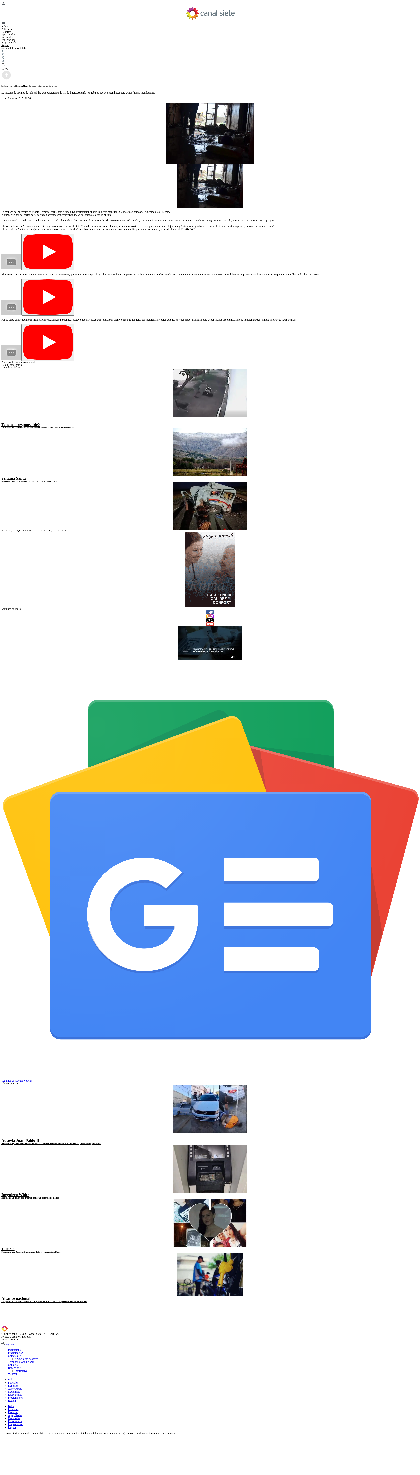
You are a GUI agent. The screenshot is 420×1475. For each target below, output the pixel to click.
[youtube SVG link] (210, 61)
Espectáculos (8, 39)
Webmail (13, 1373)
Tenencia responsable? (20, 424)
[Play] (47, 252)
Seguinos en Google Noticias (16, 1080)
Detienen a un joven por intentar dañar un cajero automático (30, 1197)
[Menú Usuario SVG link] (210, 3)
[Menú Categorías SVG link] (210, 23)
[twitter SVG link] (210, 57)
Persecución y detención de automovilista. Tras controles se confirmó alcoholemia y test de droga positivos (51, 1143)
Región (5, 45)
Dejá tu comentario (11, 364)
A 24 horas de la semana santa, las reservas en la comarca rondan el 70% (29, 481)
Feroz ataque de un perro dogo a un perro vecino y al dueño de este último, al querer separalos (37, 427)
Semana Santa (13, 478)
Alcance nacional (15, 1298)
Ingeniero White (15, 1194)
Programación (8, 42)
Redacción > (15, 1367)
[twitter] (210, 620)
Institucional (14, 1349)
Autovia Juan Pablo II (20, 1140)
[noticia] (210, 393)
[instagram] (210, 616)
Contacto (13, 1364)
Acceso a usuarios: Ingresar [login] (16, 1336)
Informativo (21, 1370)
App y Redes (8, 34)
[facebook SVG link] (210, 51)
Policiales (6, 29)
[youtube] (210, 624)
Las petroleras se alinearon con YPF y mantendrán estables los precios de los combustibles (44, 1301)
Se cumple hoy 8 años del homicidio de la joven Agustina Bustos (31, 1252)
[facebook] (210, 612)
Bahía (4, 26)
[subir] (6, 79)
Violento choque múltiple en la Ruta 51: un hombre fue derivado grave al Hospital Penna (35, 531)
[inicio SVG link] (210, 1329)
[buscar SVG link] (210, 65)
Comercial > (14, 1355)
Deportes (6, 31)
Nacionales (7, 37)
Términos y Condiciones (21, 1361)
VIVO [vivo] (4, 68)
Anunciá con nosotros (26, 1358)
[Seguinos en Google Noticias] (210, 1077)
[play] (3, 421)
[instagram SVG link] (210, 54)
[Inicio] (210, 13)
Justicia (8, 1249)
